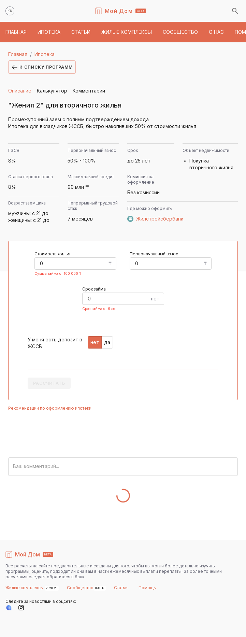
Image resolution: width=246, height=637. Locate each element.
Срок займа (94, 289)
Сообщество (80, 587)
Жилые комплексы (25, 587)
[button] (16, 32)
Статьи (121, 587)
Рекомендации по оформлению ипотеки (49, 408)
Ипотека (44, 54)
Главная (17, 54)
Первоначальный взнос (154, 253)
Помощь (147, 587)
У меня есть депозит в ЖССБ (55, 343)
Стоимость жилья (52, 253)
